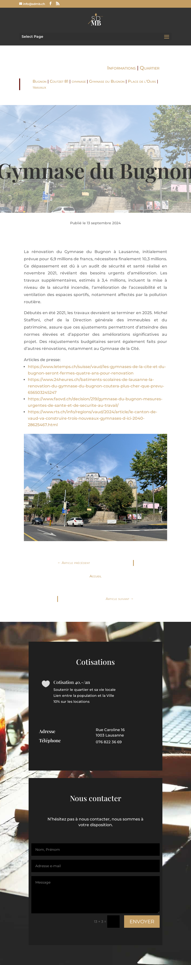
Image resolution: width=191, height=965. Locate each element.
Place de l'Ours (142, 81)
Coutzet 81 (59, 81)
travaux (39, 87)
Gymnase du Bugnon (107, 81)
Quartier (149, 68)
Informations (121, 68)
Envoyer (133, 915)
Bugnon (40, 81)
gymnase (79, 81)
